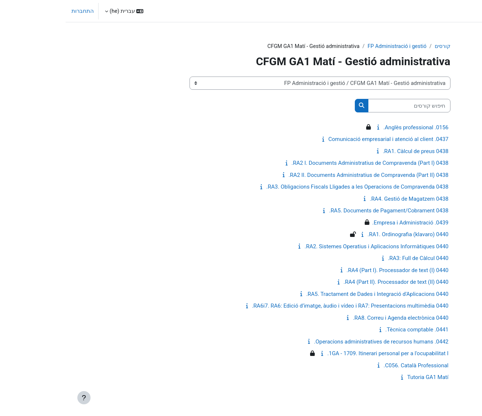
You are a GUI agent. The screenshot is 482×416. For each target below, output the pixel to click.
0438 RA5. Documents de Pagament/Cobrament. (323, 211)
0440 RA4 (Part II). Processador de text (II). (330, 282)
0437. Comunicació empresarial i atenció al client (323, 139)
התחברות (17, 11)
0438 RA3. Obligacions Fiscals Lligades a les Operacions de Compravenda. (292, 187)
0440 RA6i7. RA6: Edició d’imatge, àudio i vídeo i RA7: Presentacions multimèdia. (284, 306)
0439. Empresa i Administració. (344, 223)
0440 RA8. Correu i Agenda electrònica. (335, 318)
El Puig (465, 11)
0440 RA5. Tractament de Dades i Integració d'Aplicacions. (311, 294)
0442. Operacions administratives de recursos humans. (316, 342)
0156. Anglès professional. (350, 128)
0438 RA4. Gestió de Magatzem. (343, 199)
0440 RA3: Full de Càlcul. (352, 258)
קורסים (376, 46)
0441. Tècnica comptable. (351, 330)
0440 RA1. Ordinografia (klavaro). (342, 234)
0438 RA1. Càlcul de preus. (350, 151)
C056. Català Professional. (350, 366)
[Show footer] (18, 397)
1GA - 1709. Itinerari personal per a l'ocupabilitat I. (322, 353)
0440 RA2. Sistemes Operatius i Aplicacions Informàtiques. (311, 247)
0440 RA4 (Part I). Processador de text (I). (332, 270)
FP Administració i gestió (329, 46)
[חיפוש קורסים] (343, 106)
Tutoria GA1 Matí (362, 377)
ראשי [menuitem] (438, 11)
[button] (58, 11)
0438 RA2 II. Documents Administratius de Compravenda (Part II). (303, 175)
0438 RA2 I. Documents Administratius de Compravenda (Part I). (304, 163)
